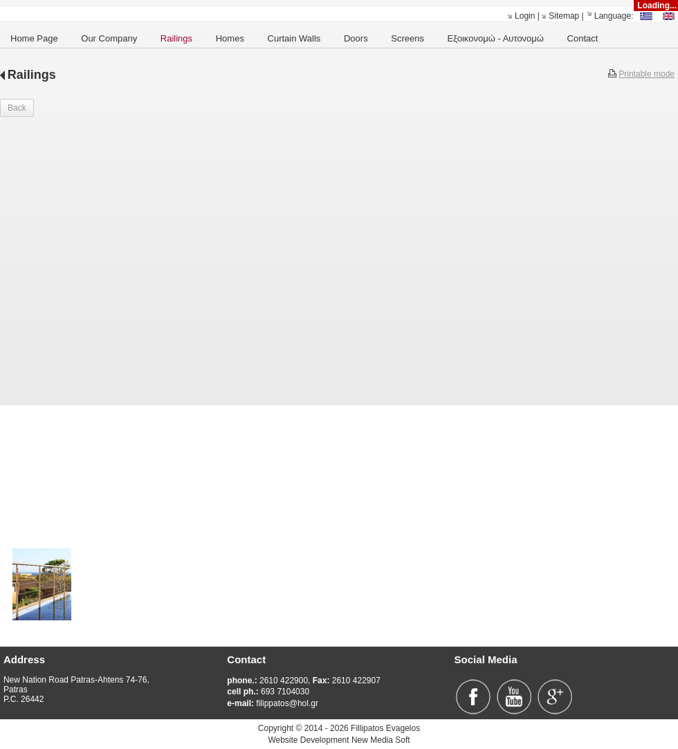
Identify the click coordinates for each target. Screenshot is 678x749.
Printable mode (647, 74)
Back (17, 108)
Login (525, 16)
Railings (32, 75)
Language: (614, 16)
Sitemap (564, 16)
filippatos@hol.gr (272, 703)
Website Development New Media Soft (339, 740)
